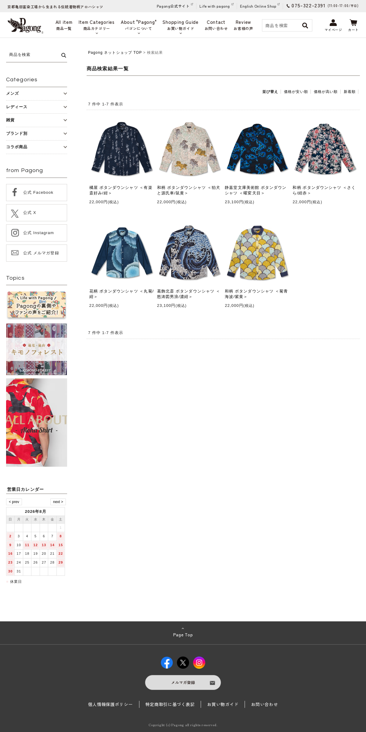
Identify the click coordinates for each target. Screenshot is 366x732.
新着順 (350, 92)
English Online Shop (258, 6)
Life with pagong (214, 6)
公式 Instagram (38, 232)
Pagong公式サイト (173, 6)
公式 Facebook (38, 192)
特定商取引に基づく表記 (170, 704)
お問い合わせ (264, 704)
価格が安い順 (296, 92)
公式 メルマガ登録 (41, 253)
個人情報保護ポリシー (110, 704)
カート (353, 25)
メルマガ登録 (183, 682)
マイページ (333, 25)
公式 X (29, 212)
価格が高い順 (326, 92)
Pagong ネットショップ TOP (115, 52)
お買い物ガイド (223, 704)
